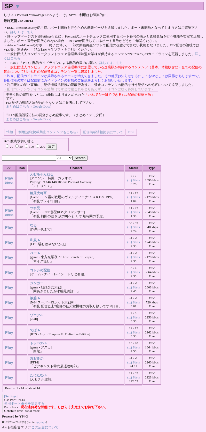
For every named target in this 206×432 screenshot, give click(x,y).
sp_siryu (41, 421)
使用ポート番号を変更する (24, 403)
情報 (9, 132)
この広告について (44, 427)
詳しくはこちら (22, 32)
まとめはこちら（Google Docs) (28, 106)
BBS (131, 132)
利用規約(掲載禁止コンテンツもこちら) (48, 132)
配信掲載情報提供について (103, 132)
